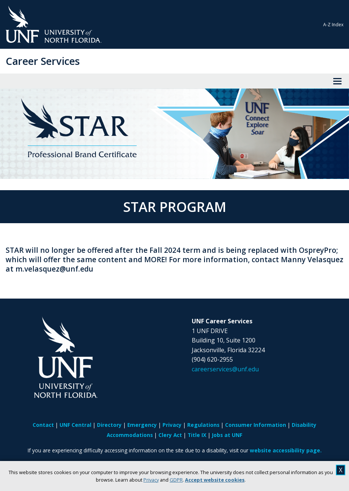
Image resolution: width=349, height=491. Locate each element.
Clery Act (170, 434)
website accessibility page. (286, 450)
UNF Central (75, 424)
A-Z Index (333, 24)
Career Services (43, 61)
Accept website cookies (215, 479)
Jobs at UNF (227, 434)
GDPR (176, 479)
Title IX (197, 434)
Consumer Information (255, 424)
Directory (109, 424)
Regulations (203, 424)
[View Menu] (337, 81)
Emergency (142, 424)
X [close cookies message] (340, 470)
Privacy (151, 479)
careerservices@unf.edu (225, 369)
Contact (43, 424)
